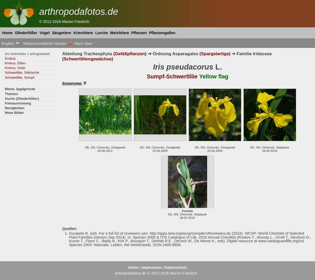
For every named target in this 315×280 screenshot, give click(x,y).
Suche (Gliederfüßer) (22, 99)
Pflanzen (139, 33)
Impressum (152, 267)
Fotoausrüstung (18, 103)
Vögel (44, 33)
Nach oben (85, 43)
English (11, 43)
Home (7, 33)
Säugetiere (61, 33)
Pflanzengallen (162, 33)
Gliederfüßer (26, 33)
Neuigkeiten (14, 108)
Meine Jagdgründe (20, 89)
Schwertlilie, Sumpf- (20, 77)
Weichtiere (119, 33)
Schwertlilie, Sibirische (22, 72)
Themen (11, 94)
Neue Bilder (14, 113)
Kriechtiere (83, 33)
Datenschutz (176, 267)
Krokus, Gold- (15, 68)
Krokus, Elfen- (15, 63)
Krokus (10, 58)
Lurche (101, 33)
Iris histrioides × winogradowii (27, 54)
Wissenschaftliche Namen (47, 43)
